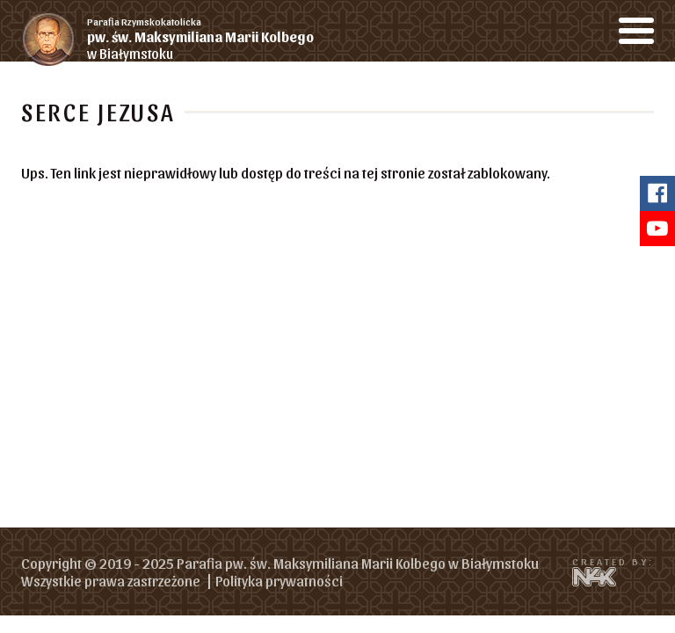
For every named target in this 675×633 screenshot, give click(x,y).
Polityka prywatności (279, 580)
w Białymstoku (212, 38)
